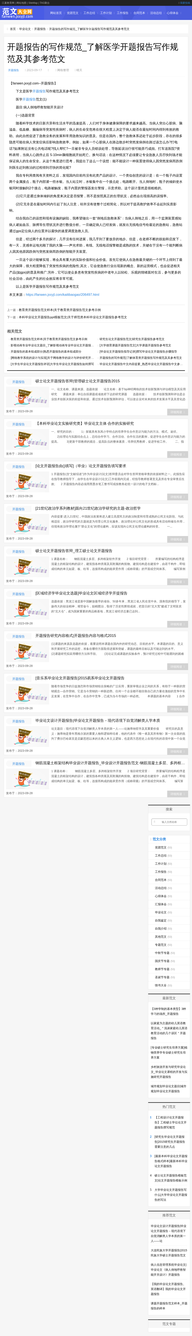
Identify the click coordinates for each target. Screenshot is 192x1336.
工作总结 (89, 13)
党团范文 (73, 13)
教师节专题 (165, 968)
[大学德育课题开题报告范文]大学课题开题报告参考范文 (135, 345)
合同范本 (139, 13)
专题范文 (163, 944)
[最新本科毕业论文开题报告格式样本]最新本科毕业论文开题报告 (171, 1160)
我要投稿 (184, 2)
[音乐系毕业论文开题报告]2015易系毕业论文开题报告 (80, 678)
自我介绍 (163, 928)
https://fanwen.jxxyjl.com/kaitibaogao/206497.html (62, 294)
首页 (13, 29)
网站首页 (56, 13)
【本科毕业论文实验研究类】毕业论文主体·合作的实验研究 (84, 423)
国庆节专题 (165, 960)
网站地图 (21, 2)
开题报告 (40, 29)
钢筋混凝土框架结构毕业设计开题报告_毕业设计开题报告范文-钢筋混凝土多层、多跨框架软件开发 (110, 762)
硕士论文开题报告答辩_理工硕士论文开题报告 (73, 550)
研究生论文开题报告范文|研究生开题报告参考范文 (132, 338)
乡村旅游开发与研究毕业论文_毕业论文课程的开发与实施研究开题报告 (169, 1071)
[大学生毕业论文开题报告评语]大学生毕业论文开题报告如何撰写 (52, 363)
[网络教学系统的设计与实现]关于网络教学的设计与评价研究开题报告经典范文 (61, 357)
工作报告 (122, 13)
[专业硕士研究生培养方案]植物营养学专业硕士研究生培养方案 (169, 1052)
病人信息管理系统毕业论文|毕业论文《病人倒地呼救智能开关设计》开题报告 (169, 1269)
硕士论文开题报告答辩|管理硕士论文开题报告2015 (77, 381)
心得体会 (172, 13)
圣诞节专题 (165, 976)
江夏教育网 (8, 2)
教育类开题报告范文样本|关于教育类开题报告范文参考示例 (57, 309)
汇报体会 (56, 27)
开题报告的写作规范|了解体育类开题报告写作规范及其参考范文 (141, 357)
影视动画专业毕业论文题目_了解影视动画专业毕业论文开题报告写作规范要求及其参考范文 (70, 345)
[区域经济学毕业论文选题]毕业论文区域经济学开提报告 (81, 593)
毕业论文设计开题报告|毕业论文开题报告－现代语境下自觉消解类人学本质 (97, 720)
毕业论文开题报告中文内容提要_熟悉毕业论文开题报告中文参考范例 (144, 363)
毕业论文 (73, 27)
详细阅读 (177, 411)
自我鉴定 (89, 27)
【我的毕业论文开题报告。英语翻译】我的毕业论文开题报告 (168, 1288)
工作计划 (106, 13)
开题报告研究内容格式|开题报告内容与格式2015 (75, 635)
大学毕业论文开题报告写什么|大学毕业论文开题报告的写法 (171, 1194)
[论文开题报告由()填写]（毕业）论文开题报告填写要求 (80, 465)
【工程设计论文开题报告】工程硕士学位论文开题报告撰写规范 (171, 1122)
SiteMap (33, 2)
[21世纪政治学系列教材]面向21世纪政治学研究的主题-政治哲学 (88, 508)
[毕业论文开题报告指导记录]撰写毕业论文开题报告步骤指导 (138, 351)
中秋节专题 (165, 952)
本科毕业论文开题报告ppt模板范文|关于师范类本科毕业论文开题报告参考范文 (69, 316)
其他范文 (163, 936)
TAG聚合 (45, 2)
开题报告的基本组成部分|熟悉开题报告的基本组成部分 (46, 351)
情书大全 (163, 985)
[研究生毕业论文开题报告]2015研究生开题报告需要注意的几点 (170, 1141)
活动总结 (156, 13)
